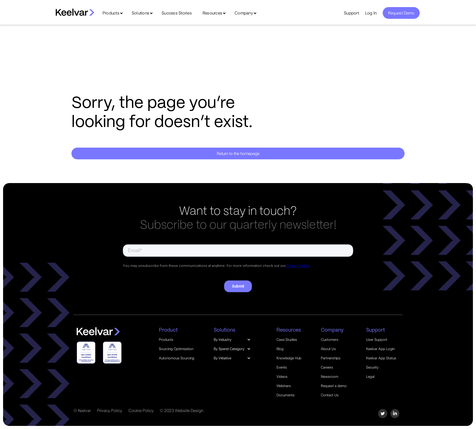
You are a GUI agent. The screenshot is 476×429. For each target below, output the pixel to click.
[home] (75, 12)
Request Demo (401, 12)
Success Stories (177, 12)
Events (281, 367)
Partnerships (331, 358)
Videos (282, 376)
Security (372, 367)
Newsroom (329, 376)
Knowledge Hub (288, 358)
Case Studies (286, 339)
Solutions (140, 12)
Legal (370, 376)
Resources (212, 12)
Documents (285, 395)
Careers (327, 367)
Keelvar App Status (381, 358)
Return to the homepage (238, 153)
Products (111, 12)
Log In (371, 12)
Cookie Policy (141, 410)
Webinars (283, 386)
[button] (235, 340)
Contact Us (330, 395)
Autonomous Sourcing (176, 358)
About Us (328, 349)
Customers (329, 339)
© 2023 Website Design (181, 410)
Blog (280, 349)
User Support (376, 339)
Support (351, 12)
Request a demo (334, 386)
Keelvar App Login (380, 349)
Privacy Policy (109, 410)
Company (244, 12)
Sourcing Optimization (176, 349)
